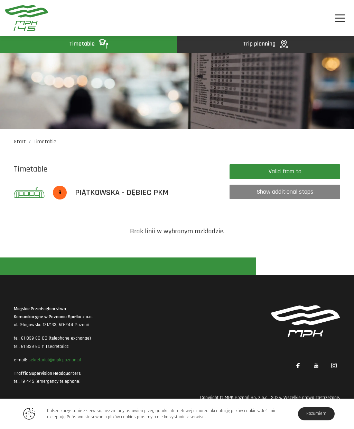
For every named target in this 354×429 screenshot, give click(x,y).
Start (20, 141)
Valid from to (285, 171)
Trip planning (265, 44)
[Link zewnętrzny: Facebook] (298, 365)
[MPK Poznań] (30, 18)
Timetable (88, 44)
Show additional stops (285, 192)
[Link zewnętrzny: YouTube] (316, 365)
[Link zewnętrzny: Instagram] (334, 365)
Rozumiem (316, 413)
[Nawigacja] (340, 18)
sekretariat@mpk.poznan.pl (54, 360)
